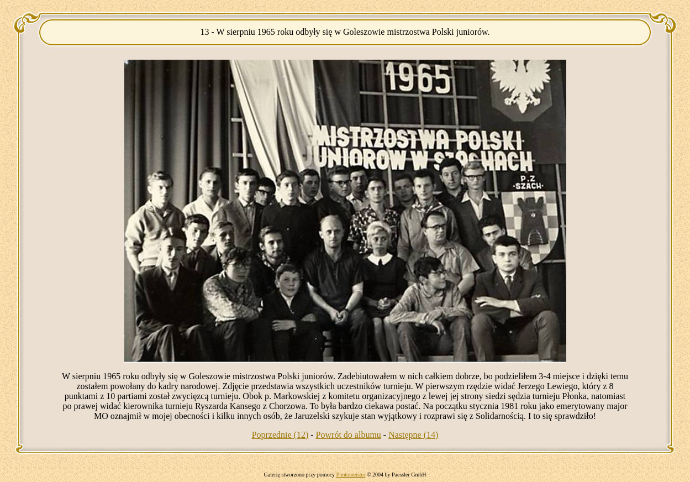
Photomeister (351, 474)
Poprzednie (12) (280, 434)
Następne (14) (413, 434)
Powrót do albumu (348, 434)
